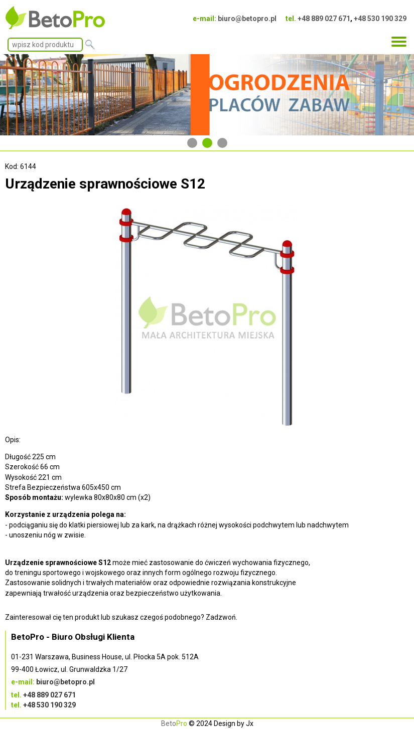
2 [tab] (207, 143)
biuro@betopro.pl (247, 19)
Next (401, 95)
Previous (12, 95)
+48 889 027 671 (324, 19)
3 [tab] (222, 143)
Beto (174, 723)
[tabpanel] (207, 94)
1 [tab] (192, 143)
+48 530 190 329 (380, 19)
